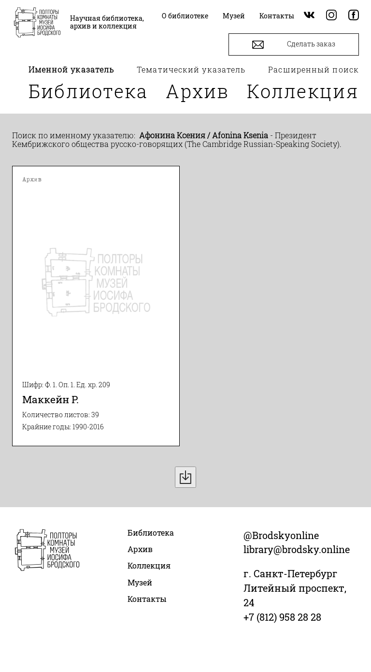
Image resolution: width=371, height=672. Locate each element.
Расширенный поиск (313, 69)
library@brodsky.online (296, 549)
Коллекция (303, 91)
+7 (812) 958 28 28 (282, 617)
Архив (197, 91)
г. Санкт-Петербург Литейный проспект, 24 (294, 588)
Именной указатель (71, 69)
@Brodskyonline (281, 535)
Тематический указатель (191, 69)
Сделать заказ (293, 45)
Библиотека (88, 91)
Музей (140, 582)
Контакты (147, 599)
